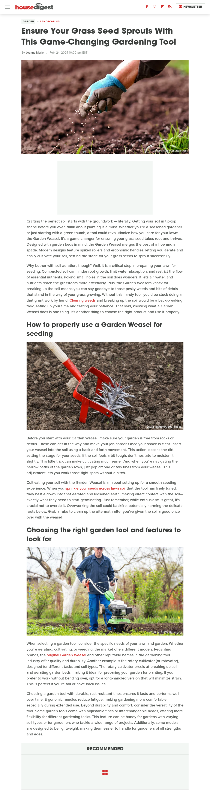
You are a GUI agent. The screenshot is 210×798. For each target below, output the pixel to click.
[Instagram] (154, 7)
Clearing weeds (82, 300)
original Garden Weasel (66, 655)
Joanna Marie (35, 52)
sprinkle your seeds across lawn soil (95, 488)
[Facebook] (146, 7)
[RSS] (170, 7)
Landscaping (50, 21)
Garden (28, 21)
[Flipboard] (162, 7)
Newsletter (190, 7)
